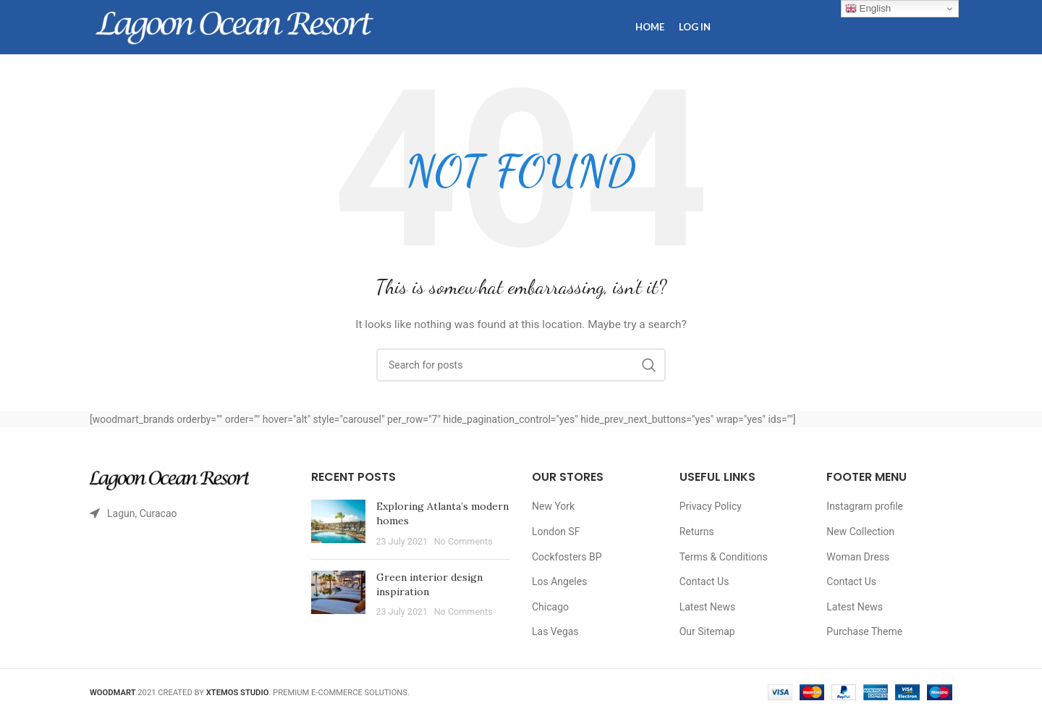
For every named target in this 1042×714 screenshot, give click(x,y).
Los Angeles (559, 581)
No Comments (463, 541)
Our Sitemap (707, 631)
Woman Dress (857, 557)
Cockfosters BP (567, 557)
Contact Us (704, 581)
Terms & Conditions (723, 557)
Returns (696, 531)
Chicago (550, 607)
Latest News (707, 607)
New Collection (860, 531)
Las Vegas (555, 631)
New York (553, 506)
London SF (556, 531)
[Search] (521, 365)
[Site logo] (234, 26)
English (868, 8)
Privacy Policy (710, 506)
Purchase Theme (864, 631)
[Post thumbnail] (338, 524)
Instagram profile (864, 506)
